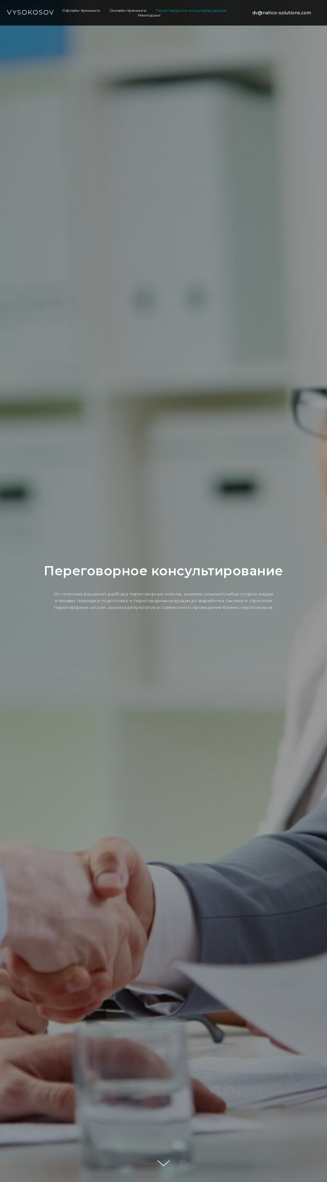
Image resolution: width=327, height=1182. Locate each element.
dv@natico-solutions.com (281, 13)
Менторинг (149, 15)
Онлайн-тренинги (128, 10)
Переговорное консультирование (191, 10)
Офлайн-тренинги (81, 10)
